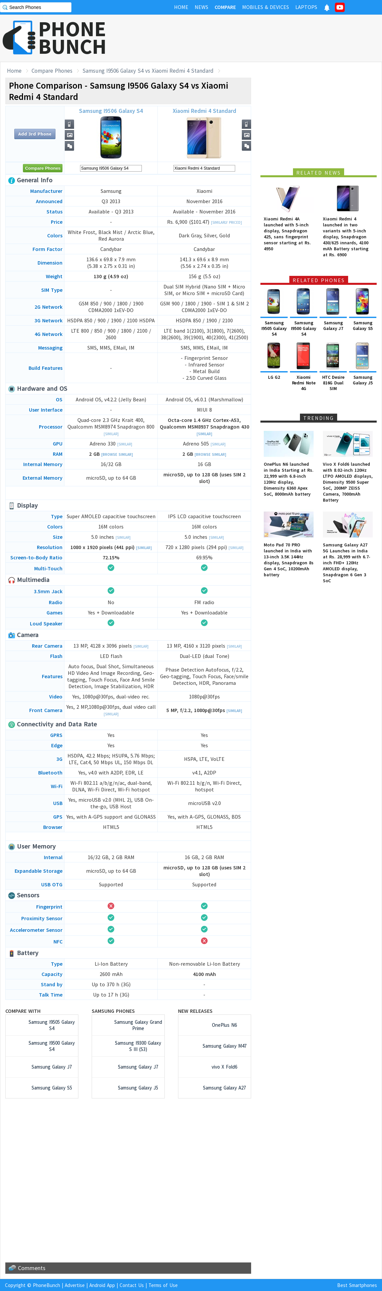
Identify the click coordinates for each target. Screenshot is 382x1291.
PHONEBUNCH (72, 37)
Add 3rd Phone (34, 134)
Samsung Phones (113, 1011)
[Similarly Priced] (226, 222)
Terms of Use (163, 1285)
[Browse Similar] (117, 454)
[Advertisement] (261, 38)
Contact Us (132, 1285)
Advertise (75, 1285)
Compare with (23, 1011)
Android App (102, 1285)
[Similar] (111, 434)
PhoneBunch (46, 1285)
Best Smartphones (357, 1285)
